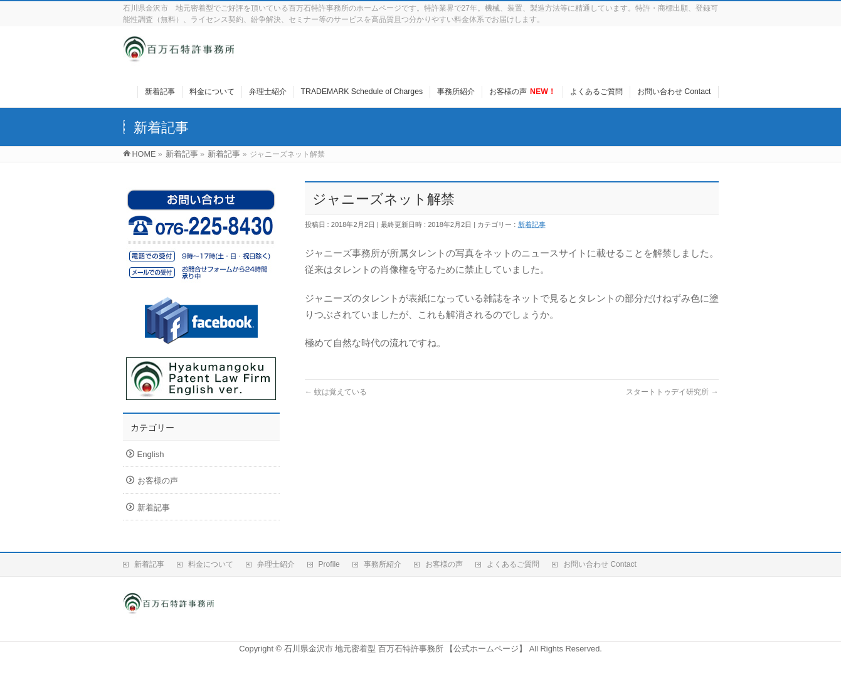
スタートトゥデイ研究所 (672, 391)
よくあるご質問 (513, 564)
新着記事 (532, 224)
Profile (329, 564)
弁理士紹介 (276, 564)
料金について (210, 564)
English (150, 454)
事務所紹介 (382, 564)
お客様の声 (157, 480)
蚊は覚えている (336, 391)
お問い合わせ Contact (600, 564)
